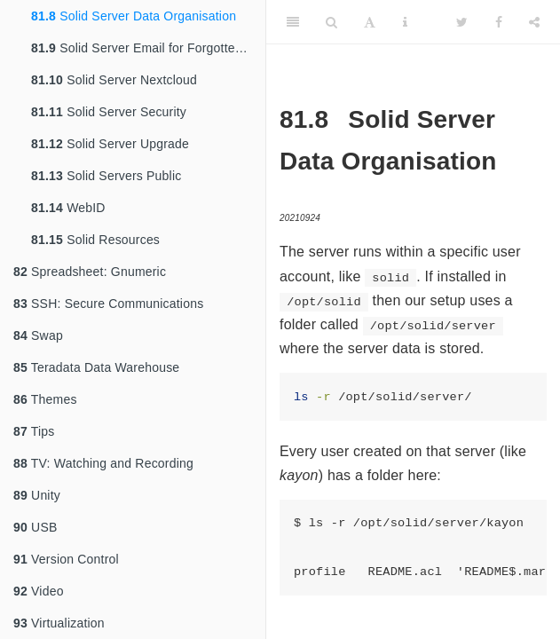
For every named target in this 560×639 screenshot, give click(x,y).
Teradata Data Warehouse (96, 367)
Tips (34, 431)
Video (38, 591)
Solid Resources (95, 240)
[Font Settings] (370, 22)
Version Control (66, 559)
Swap (38, 335)
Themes (45, 399)
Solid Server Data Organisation (133, 16)
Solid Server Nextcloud (114, 80)
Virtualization (59, 623)
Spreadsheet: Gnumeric (89, 271)
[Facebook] (499, 22)
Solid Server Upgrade (110, 144)
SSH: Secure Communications (108, 303)
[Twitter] (462, 22)
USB (35, 527)
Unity (36, 495)
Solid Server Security (108, 112)
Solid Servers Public (106, 176)
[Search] (331, 22)
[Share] (534, 22)
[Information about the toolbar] (405, 22)
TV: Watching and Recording (103, 463)
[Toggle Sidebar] (292, 22)
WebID (68, 208)
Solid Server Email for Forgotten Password (148, 48)
